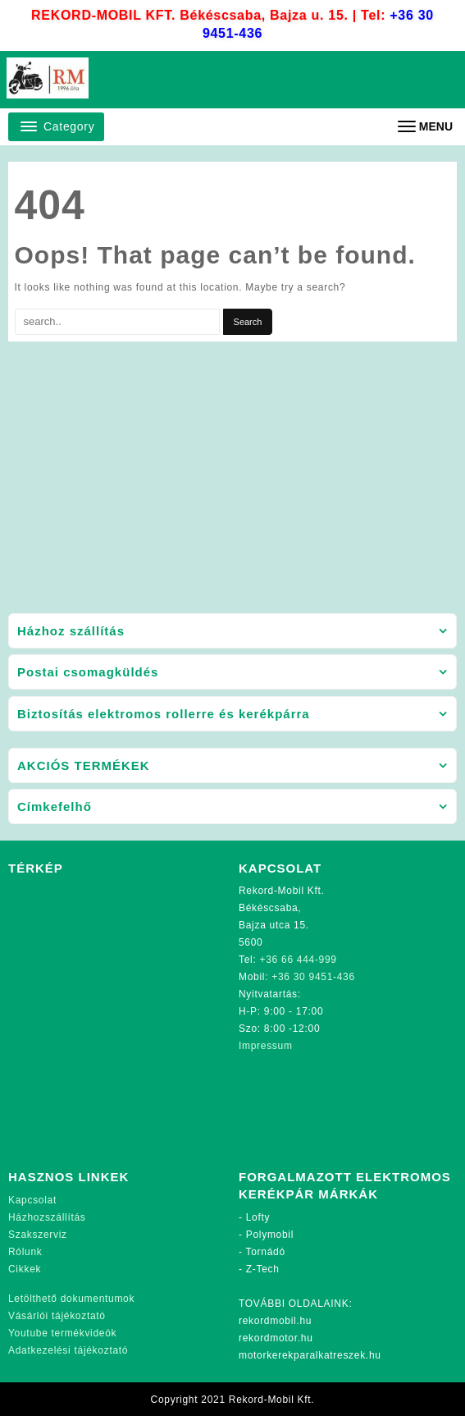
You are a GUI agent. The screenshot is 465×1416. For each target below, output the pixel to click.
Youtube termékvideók (62, 1333)
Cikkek (24, 1269)
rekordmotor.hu (276, 1338)
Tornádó (265, 1252)
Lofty (258, 1217)
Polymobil (270, 1234)
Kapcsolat (32, 1200)
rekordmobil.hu (275, 1321)
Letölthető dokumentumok (71, 1298)
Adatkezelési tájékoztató (68, 1350)
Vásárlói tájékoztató (57, 1316)
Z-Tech (263, 1269)
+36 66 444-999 (298, 959)
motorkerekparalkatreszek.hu (310, 1355)
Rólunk (25, 1252)
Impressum (266, 1046)
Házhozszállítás (47, 1217)
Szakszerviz (37, 1234)
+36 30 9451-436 (313, 977)
